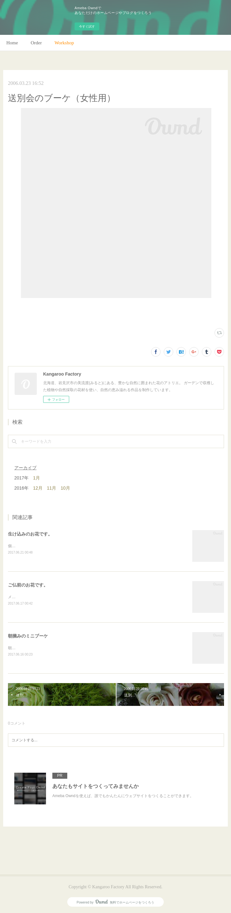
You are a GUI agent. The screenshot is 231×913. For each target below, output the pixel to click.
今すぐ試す (87, 26)
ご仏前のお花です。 (28, 584)
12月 (38, 488)
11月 (51, 488)
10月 (65, 488)
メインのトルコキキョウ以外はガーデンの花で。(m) (52, 597)
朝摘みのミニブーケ (28, 635)
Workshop (64, 42)
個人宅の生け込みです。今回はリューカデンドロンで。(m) (58, 546)
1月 (36, 477)
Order (36, 42)
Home (12, 42)
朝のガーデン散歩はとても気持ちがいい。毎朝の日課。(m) (58, 648)
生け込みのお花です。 (30, 533)
